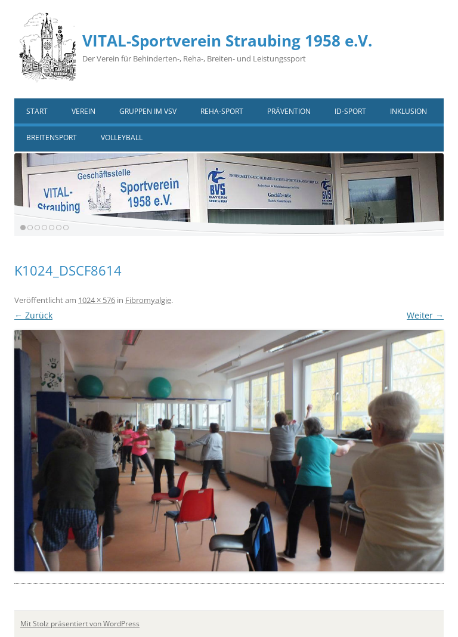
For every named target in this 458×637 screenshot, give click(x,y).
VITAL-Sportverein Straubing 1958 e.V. (227, 40)
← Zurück (33, 315)
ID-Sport (350, 111)
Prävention (289, 111)
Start (37, 111)
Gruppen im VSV (148, 111)
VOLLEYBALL (122, 137)
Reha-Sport (221, 111)
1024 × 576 (96, 300)
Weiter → (425, 315)
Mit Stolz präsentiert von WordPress (80, 624)
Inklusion (408, 111)
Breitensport (51, 137)
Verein (83, 111)
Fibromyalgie (148, 300)
